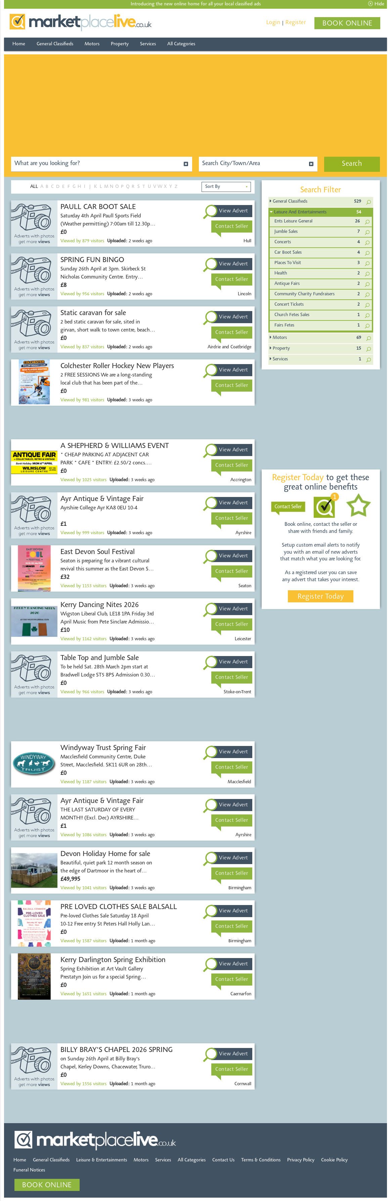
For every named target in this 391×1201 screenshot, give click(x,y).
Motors (92, 44)
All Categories (181, 44)
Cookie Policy (334, 1160)
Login (273, 23)
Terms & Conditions (260, 1160)
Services (148, 44)
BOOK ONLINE (347, 24)
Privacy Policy (300, 1160)
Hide (376, 4)
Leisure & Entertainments (101, 1160)
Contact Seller (231, 226)
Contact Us (223, 1160)
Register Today (321, 597)
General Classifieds (55, 44)
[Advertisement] (195, 101)
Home (18, 44)
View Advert (233, 211)
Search (352, 164)
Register (296, 23)
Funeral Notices (29, 1170)
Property (120, 44)
